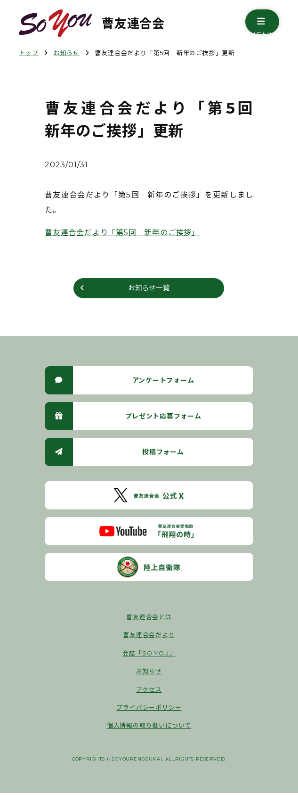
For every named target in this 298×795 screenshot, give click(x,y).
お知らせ (67, 53)
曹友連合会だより (149, 637)
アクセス (148, 691)
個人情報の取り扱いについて (149, 727)
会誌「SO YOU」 (148, 655)
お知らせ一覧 (149, 289)
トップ (28, 53)
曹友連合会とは (149, 619)
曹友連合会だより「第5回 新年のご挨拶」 (122, 232)
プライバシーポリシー (148, 709)
